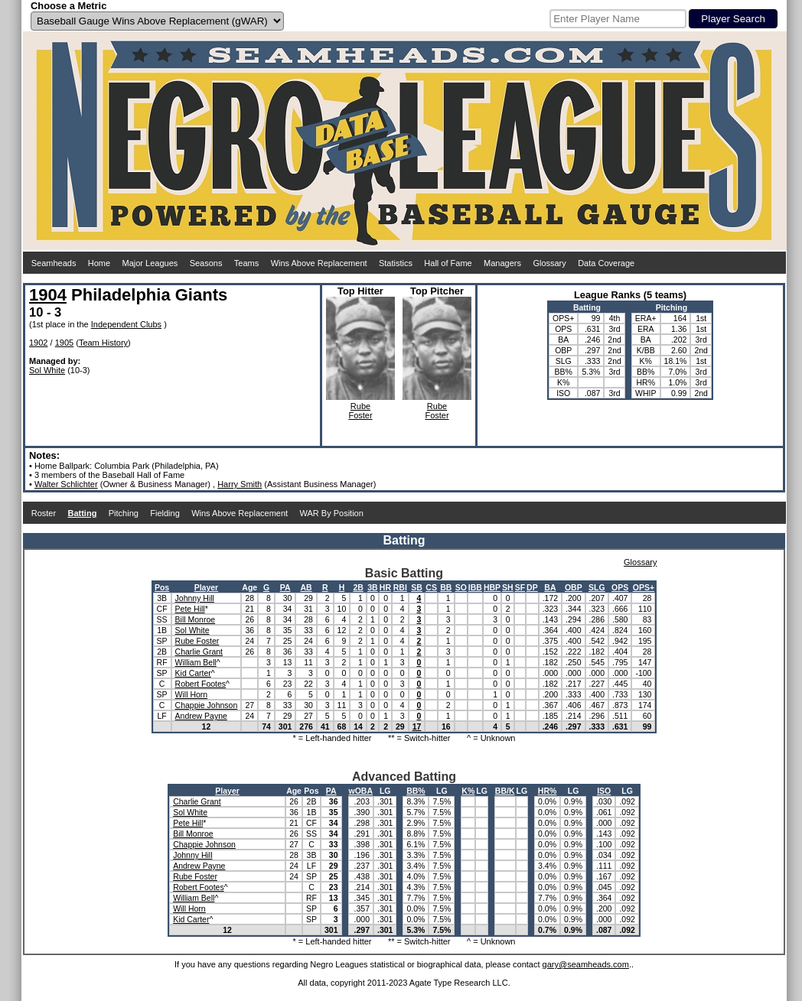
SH (507, 587)
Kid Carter (193, 673)
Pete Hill (190, 608)
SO (461, 587)
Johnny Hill (194, 598)
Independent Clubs (126, 324)
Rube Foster (197, 640)
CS (431, 587)
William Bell (196, 662)
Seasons (206, 263)
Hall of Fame (447, 263)
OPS (619, 587)
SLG (596, 587)
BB (446, 587)
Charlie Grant (199, 651)
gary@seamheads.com (586, 964)
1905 (64, 342)
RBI (400, 587)
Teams (246, 263)
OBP (573, 587)
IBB (475, 587)
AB (306, 587)
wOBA (361, 790)
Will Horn (191, 694)
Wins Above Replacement (319, 263)
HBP (492, 587)
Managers (502, 263)
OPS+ (643, 587)
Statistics (395, 263)
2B (358, 587)
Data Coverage (606, 263)
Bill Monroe (195, 619)
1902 (38, 342)
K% (467, 790)
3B (372, 587)
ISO (604, 790)
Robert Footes (201, 683)
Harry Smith (239, 484)
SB (416, 587)
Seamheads (54, 263)
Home (99, 263)
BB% (415, 790)
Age (249, 587)
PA (285, 587)
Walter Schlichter (66, 484)
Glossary (549, 263)
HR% (547, 790)
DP (532, 587)
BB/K (505, 790)
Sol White (47, 370)
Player (206, 587)
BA (550, 587)
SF (520, 587)
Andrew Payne (201, 715)
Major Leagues (150, 263)
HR (385, 587)
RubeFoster (360, 410)
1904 (48, 294)
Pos (162, 587)
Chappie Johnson (206, 705)
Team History (103, 342)
